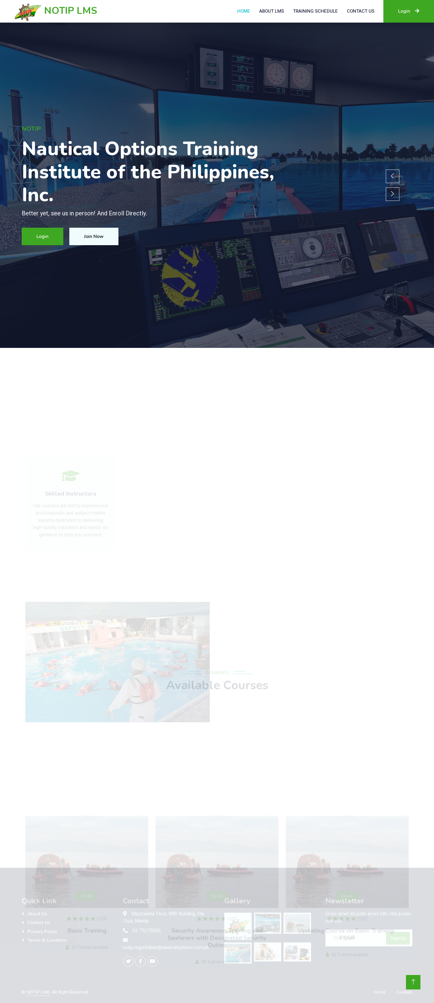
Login (408, 11)
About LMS (271, 11)
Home (243, 11)
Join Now (94, 236)
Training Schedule (315, 11)
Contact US (360, 11)
